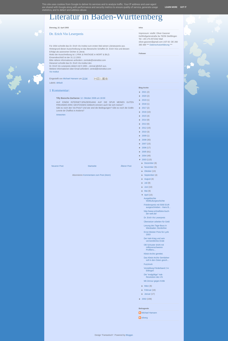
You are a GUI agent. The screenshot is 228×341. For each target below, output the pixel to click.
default (59, 83)
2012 (144, 128)
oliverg (145, 318)
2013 (144, 124)
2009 (144, 136)
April (146, 195)
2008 (144, 140)
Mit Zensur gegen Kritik (154, 281)
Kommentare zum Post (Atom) (97, 175)
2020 (144, 96)
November (149, 167)
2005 (144, 152)
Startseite (92, 166)
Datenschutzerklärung (159, 45)
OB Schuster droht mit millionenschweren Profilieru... (154, 247)
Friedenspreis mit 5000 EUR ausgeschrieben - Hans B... (157, 206)
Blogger (129, 335)
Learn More (171, 7)
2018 (144, 104)
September (149, 175)
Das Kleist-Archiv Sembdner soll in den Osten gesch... (156, 258)
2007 (144, 144)
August (147, 179)
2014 (144, 120)
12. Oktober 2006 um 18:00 (92, 98)
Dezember (149, 163)
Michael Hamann (149, 313)
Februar (148, 290)
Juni (146, 187)
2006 (144, 147)
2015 (144, 116)
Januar (147, 294)
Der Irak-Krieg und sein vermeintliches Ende (154, 239)
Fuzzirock (148, 264)
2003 (144, 159)
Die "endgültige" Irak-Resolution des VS (153, 275)
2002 (144, 299)
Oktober (148, 171)
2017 (144, 108)
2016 (144, 112)
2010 (144, 132)
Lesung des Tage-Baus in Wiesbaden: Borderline (155, 226)
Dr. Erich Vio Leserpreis (154, 217)
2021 (144, 92)
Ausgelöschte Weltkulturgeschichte (154, 199)
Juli (146, 183)
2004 (144, 155)
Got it (183, 7)
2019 (144, 100)
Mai (146, 191)
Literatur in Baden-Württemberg (106, 16)
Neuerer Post (57, 166)
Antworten (60, 115)
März (146, 286)
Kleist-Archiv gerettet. (153, 254)
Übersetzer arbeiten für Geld (157, 221)
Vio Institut (54, 72)
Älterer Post (126, 166)
